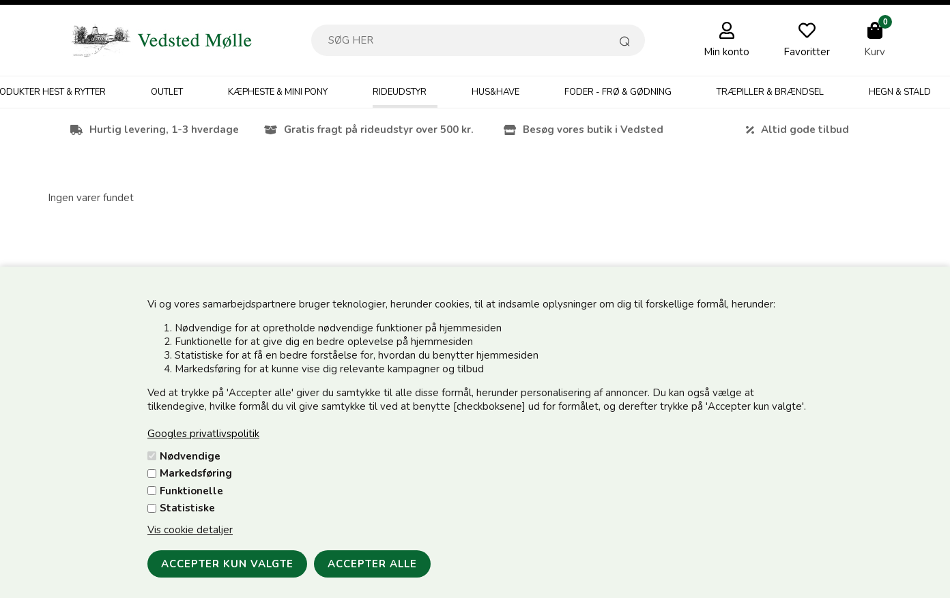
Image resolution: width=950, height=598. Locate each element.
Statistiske (187, 508)
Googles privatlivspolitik (203, 433)
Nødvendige (190, 456)
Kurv (874, 52)
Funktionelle (191, 491)
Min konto (726, 52)
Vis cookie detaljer (190, 530)
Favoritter (806, 52)
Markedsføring (196, 473)
